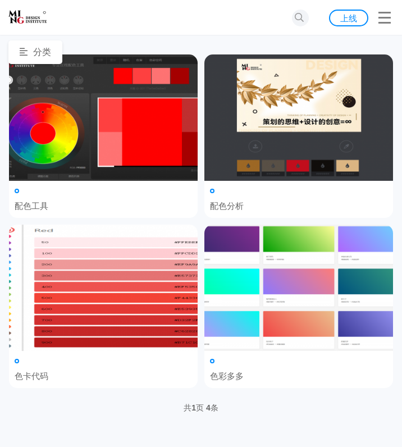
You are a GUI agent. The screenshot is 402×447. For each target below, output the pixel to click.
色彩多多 (298, 288)
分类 (35, 52)
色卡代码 (103, 288)
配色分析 (298, 117)
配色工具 (103, 117)
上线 (348, 18)
